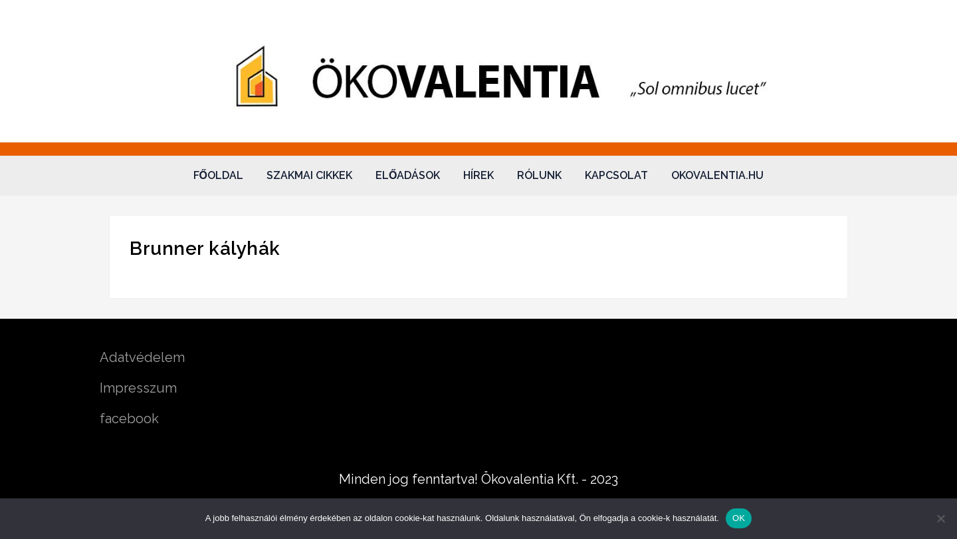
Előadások (407, 175)
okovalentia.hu (717, 175)
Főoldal (218, 175)
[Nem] (940, 518)
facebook (129, 419)
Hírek (478, 175)
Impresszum (138, 388)
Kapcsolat (616, 175)
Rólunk (539, 175)
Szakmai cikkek (309, 175)
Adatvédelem (142, 357)
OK (738, 518)
